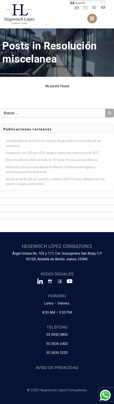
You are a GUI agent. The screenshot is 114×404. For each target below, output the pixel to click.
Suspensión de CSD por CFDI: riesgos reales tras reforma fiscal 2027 (52, 153)
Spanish (78, 3)
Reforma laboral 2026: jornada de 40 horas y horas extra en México (52, 160)
